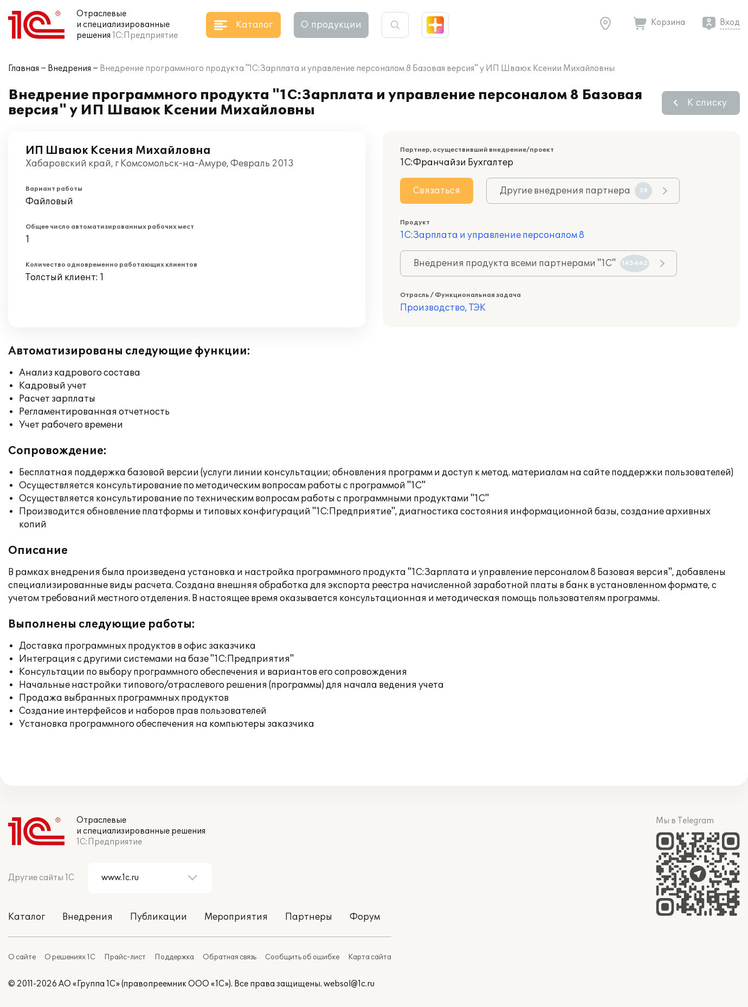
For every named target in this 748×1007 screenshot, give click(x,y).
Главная (23, 68)
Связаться (436, 190)
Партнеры (308, 917)
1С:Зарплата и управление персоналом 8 (492, 235)
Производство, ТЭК (443, 307)
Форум (365, 917)
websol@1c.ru (349, 984)
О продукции (331, 25)
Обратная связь (229, 957)
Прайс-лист (125, 957)
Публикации (158, 917)
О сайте (22, 957)
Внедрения (69, 68)
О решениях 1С (69, 957)
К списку (707, 103)
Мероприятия (236, 917)
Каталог (26, 917)
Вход (730, 22)
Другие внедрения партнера (576, 190)
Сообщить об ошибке (302, 957)
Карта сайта (369, 957)
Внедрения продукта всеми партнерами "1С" (531, 263)
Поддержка (174, 957)
